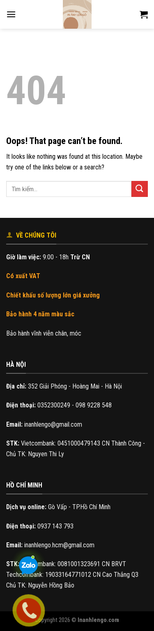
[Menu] (11, 14)
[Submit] (139, 189)
